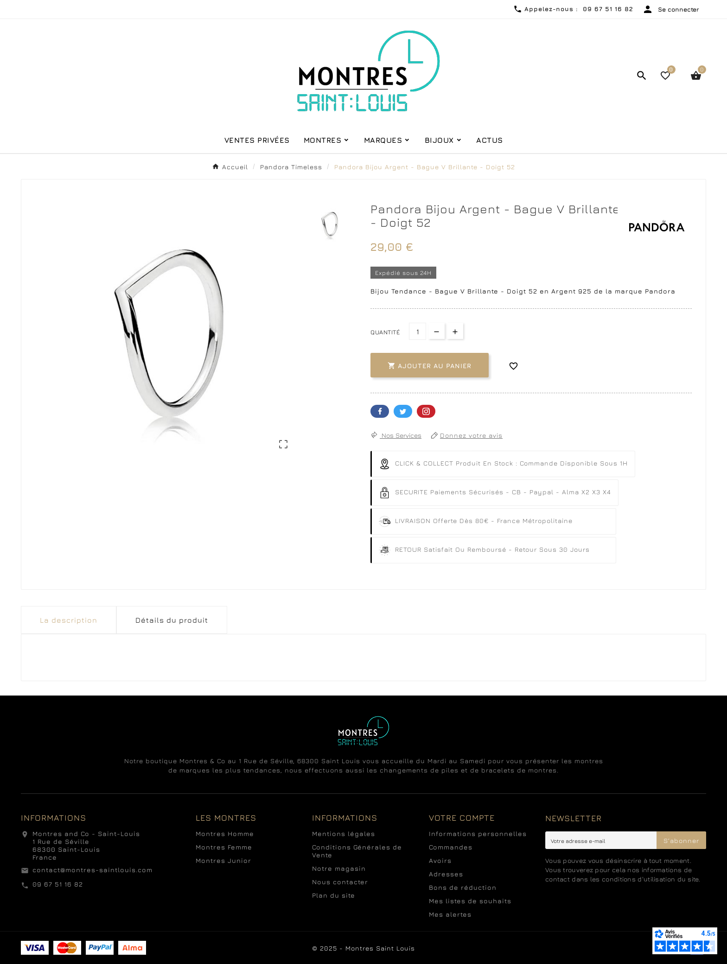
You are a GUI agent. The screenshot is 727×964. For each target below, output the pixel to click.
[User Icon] (670, 9)
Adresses (446, 874)
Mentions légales (343, 833)
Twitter (403, 411)
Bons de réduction (463, 887)
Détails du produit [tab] (171, 620)
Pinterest (426, 411)
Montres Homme (225, 833)
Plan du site (333, 895)
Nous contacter (340, 882)
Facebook (379, 411)
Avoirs (440, 860)
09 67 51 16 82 (57, 884)
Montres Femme (224, 847)
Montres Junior (223, 860)
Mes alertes (450, 914)
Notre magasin (339, 868)
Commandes (450, 847)
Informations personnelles (478, 833)
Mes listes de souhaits (470, 901)
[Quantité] (417, 331)
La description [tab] (68, 620)
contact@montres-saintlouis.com (92, 870)
